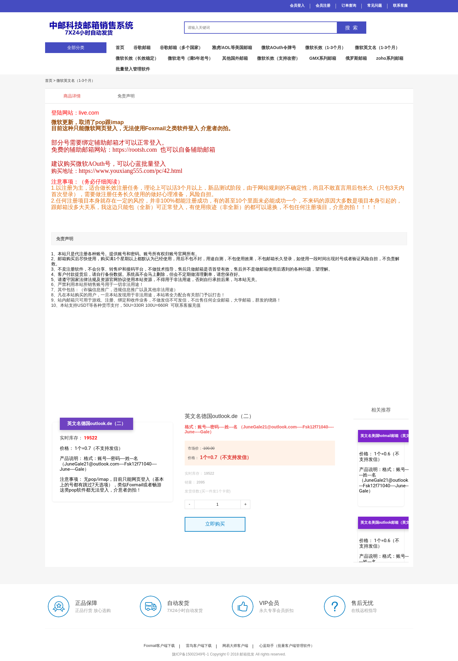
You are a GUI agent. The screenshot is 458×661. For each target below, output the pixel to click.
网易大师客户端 (235, 646)
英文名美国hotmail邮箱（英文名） (388, 436)
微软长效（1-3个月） (325, 47)
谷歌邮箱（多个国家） (181, 47)
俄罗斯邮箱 (356, 58)
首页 (120, 47)
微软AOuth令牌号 (278, 47)
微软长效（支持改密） (278, 58)
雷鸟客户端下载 (199, 646)
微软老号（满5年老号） (190, 58)
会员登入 (297, 5)
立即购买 (215, 523)
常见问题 (374, 5)
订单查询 (348, 5)
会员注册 (323, 5)
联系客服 (400, 5)
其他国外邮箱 (235, 58)
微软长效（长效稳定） (137, 58)
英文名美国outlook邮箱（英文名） (388, 522)
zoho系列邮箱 (389, 58)
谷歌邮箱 (142, 47)
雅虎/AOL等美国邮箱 (232, 47)
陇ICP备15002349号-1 (190, 654)
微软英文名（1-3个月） (377, 47)
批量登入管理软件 (133, 68)
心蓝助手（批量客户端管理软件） (286, 646)
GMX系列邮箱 (322, 58)
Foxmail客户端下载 (159, 646)
